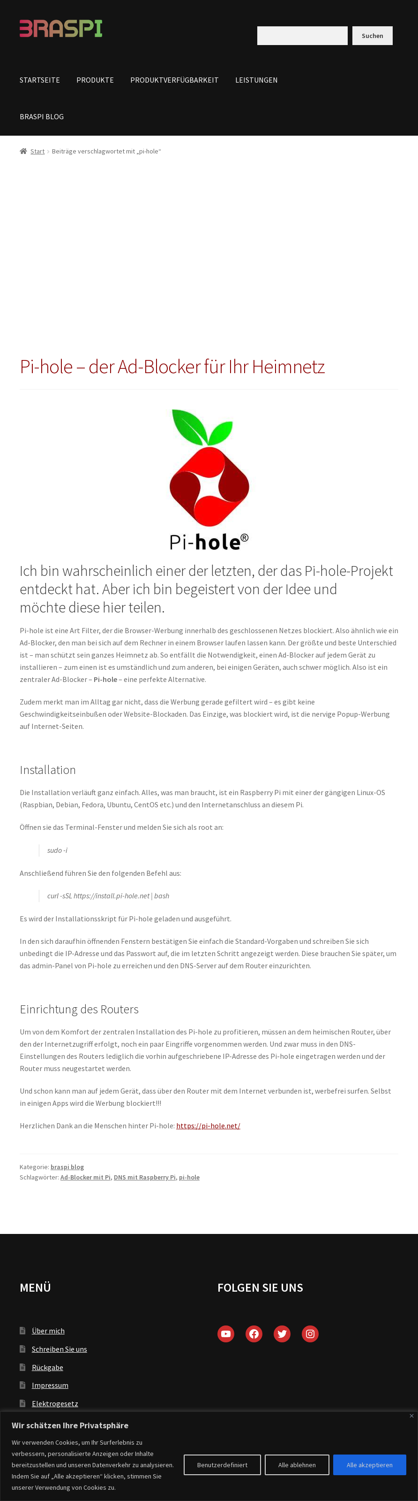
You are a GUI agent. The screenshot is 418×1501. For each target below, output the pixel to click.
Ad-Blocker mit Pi (85, 1177)
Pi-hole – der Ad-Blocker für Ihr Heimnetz (172, 366)
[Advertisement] (209, 261)
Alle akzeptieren (370, 1465)
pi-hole (189, 1177)
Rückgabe (47, 1367)
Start (37, 151)
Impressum (50, 1385)
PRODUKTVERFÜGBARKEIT (174, 79)
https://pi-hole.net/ (208, 1125)
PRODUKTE (95, 79)
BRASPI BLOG (42, 116)
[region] (209, 1456)
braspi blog (67, 1167)
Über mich (48, 1330)
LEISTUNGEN (256, 79)
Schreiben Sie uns (59, 1349)
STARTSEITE (40, 79)
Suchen (372, 35)
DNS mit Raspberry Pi (145, 1177)
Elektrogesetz (55, 1403)
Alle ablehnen (297, 1465)
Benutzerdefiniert (222, 1465)
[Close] (412, 1416)
